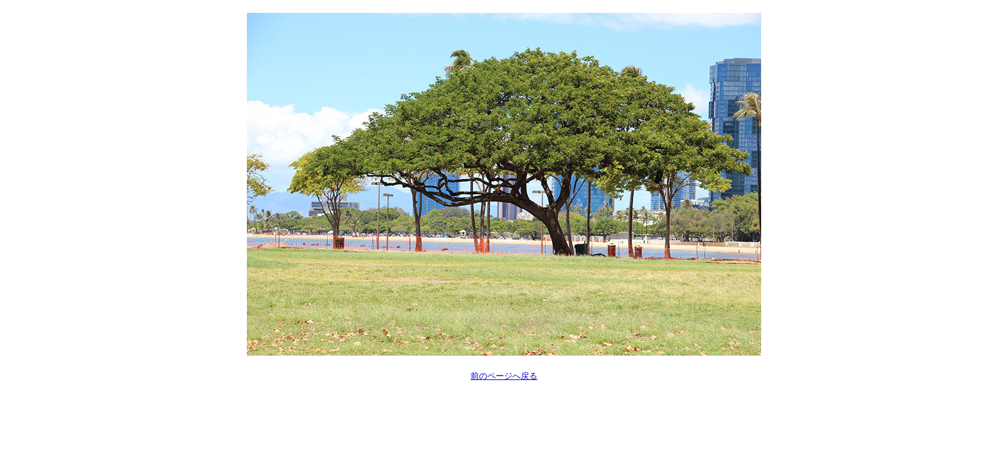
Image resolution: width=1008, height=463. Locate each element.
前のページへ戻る (504, 376)
